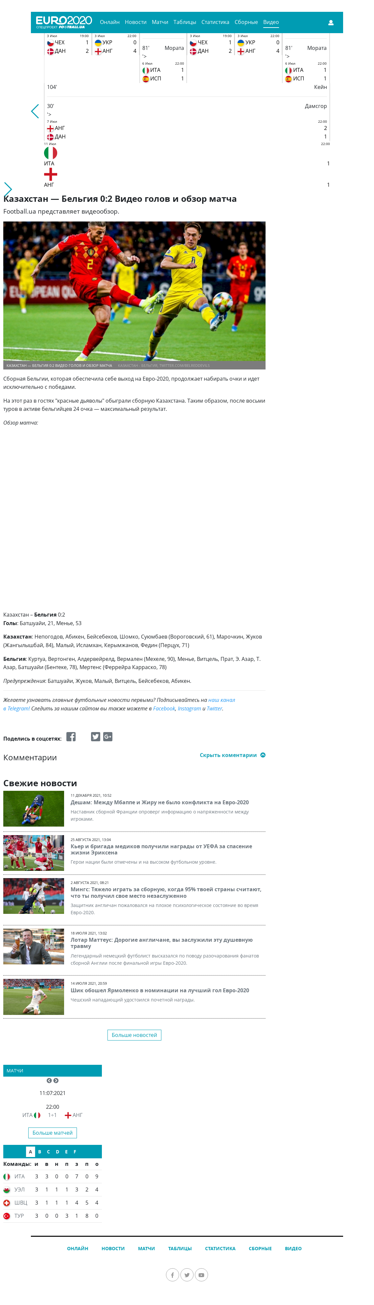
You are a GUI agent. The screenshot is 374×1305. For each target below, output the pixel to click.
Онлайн (110, 22)
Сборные (246, 22)
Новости (136, 22)
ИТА (27, 1115)
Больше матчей (53, 1132)
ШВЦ (20, 1202)
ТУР (19, 1215)
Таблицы (185, 22)
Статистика (215, 22)
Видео (271, 22)
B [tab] (39, 1151)
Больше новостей (134, 1035)
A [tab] (30, 1151)
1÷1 (52, 1115)
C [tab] (48, 1151)
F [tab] (75, 1151)
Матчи (160, 22)
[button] (35, 111)
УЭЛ (19, 1189)
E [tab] (66, 1151)
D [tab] (57, 1151)
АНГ (77, 1115)
